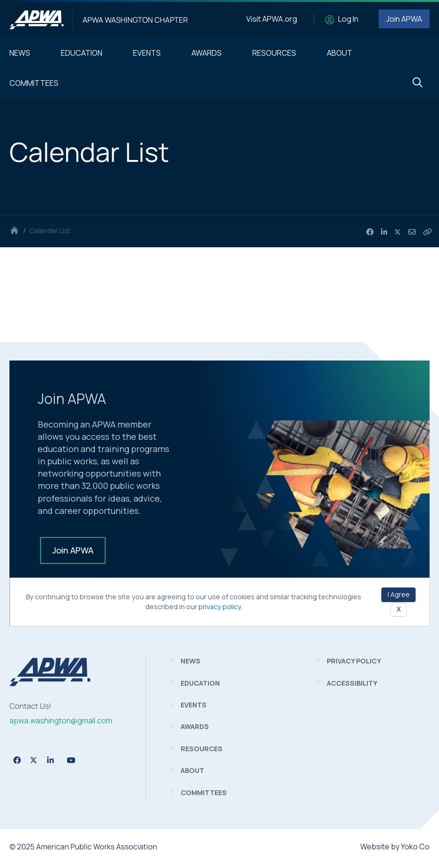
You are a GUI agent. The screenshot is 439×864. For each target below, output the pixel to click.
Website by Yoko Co (395, 846)
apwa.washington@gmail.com (60, 720)
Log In (348, 19)
